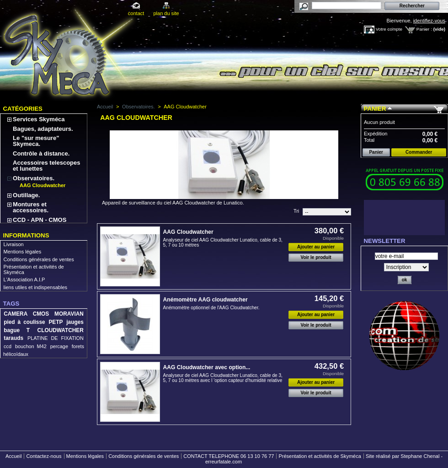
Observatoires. (33, 178)
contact (136, 13)
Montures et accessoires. (30, 207)
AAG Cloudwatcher (42, 185)
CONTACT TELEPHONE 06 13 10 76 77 (228, 456)
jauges (75, 322)
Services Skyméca (38, 119)
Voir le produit (316, 257)
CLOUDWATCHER (60, 330)
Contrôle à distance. (41, 153)
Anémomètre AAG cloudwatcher (205, 299)
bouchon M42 (31, 346)
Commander (418, 152)
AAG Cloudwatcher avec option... (207, 367)
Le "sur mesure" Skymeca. (36, 140)
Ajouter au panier (316, 246)
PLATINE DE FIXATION (55, 338)
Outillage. (26, 195)
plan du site (166, 13)
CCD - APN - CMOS (39, 219)
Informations (26, 235)
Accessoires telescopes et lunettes (46, 165)
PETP (55, 322)
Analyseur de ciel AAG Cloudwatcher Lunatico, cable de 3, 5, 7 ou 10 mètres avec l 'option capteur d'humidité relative (223, 378)
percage (59, 346)
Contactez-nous (43, 456)
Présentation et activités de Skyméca (319, 456)
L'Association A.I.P (24, 279)
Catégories (23, 108)
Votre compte (389, 29)
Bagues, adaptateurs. (43, 128)
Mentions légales (23, 251)
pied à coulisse (24, 322)
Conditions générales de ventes (39, 259)
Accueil (105, 106)
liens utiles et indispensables (35, 287)
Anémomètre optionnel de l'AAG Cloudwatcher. (211, 307)
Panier (375, 108)
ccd (7, 346)
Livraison (14, 244)
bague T (17, 330)
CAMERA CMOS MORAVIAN (44, 314)
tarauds (13, 338)
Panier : (424, 29)
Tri (296, 211)
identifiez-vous (429, 20)
